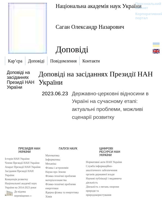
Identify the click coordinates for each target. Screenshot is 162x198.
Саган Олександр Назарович (90, 27)
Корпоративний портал (145, 16)
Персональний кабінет (145, 6)
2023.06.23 (55, 93)
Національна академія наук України (99, 6)
